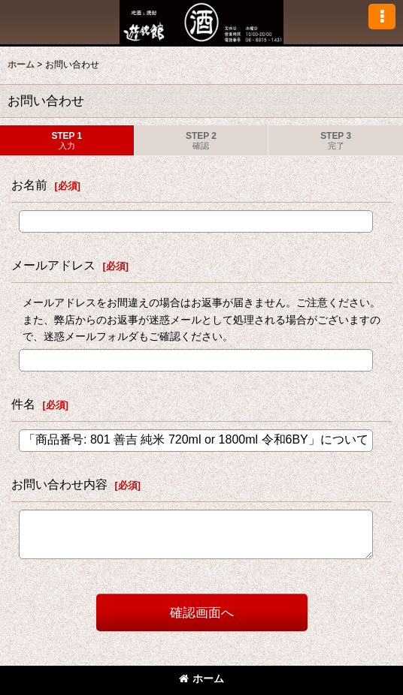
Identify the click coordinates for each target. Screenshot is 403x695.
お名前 (29, 184)
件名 (23, 404)
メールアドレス (53, 265)
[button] (381, 16)
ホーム (201, 678)
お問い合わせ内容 (59, 484)
